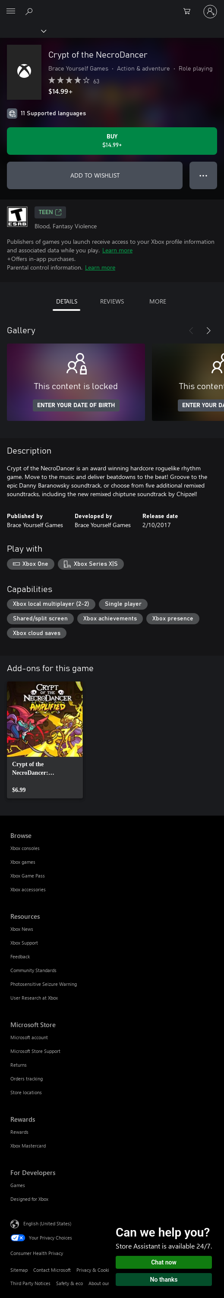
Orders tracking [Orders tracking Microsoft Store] (26, 1078)
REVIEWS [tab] (112, 301)
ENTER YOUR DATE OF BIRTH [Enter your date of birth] (76, 405)
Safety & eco (69, 1283)
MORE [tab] (157, 301)
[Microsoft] (112, 6)
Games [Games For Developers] (17, 1185)
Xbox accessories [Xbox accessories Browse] (28, 889)
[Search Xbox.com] (30, 11)
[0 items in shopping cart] (189, 11)
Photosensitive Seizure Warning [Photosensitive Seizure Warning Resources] (43, 984)
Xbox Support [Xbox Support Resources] (24, 942)
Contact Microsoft (52, 1270)
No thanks (164, 1279)
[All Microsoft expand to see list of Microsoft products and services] (10, 11)
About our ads (103, 1283)
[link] (45, 739)
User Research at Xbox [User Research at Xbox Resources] (34, 997)
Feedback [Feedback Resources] (20, 956)
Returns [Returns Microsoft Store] (18, 1065)
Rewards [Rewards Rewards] (19, 1132)
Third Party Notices (30, 1283)
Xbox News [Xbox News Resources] (21, 929)
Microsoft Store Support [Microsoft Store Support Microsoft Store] (35, 1051)
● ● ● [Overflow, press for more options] (203, 175)
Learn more (117, 250)
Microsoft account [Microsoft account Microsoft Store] (29, 1037)
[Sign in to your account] (210, 11)
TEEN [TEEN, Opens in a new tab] (50, 212)
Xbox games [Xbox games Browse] (22, 862)
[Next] (208, 331)
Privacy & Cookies (95, 1270)
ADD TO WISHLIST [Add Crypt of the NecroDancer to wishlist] (95, 175)
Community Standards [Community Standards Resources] (33, 970)
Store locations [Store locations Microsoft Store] (26, 1092)
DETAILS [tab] (66, 301)
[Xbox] (22, 30)
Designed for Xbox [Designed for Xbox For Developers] (29, 1199)
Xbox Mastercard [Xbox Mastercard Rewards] (28, 1145)
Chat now (164, 1262)
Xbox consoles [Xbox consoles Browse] (25, 848)
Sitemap (19, 1270)
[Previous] (191, 331)
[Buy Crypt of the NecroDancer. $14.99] (112, 141)
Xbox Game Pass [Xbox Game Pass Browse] (27, 875)
